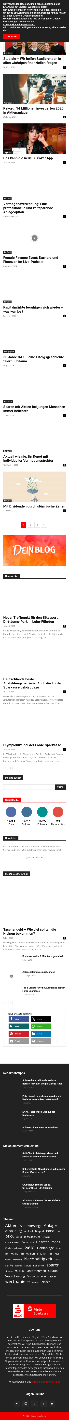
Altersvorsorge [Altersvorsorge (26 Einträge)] (31, 1225)
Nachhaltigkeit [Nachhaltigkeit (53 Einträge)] (38, 1259)
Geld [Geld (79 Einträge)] (29, 1247)
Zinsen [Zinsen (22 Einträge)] (46, 1282)
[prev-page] (5, 768)
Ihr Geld (7, 198)
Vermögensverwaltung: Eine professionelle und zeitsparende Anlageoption (28, 208)
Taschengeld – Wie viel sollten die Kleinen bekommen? (29, 932)
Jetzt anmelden (35, 857)
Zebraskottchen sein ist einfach (38, 972)
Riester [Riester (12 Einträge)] (18, 1265)
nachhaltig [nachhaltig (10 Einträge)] (17, 1259)
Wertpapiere (9, 103)
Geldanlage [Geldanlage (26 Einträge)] (45, 1248)
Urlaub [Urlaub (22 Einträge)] (53, 1271)
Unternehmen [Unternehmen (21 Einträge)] (36, 1271)
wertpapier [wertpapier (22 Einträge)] (48, 1276)
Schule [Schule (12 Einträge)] (28, 1265)
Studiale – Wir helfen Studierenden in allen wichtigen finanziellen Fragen (32, 61)
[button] (5, 4)
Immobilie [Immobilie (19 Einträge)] (11, 1253)
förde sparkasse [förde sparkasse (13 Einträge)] (13, 1248)
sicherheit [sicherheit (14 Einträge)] (38, 1265)
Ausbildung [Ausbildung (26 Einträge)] (13, 1230)
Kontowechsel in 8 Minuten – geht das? (42, 956)
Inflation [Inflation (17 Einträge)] (42, 1253)
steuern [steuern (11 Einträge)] (9, 1271)
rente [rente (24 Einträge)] (9, 1265)
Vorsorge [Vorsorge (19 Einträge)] (33, 1276)
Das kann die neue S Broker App (28, 158)
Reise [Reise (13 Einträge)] (57, 1259)
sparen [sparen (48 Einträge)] (53, 1265)
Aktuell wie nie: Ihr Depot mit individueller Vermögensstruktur (28, 459)
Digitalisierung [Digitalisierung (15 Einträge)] (32, 1236)
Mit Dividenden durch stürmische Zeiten (34, 506)
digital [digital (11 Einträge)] (19, 1237)
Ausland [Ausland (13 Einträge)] (28, 1231)
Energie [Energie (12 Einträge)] (46, 1236)
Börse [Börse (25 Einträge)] (50, 1231)
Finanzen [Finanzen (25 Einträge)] (42, 1242)
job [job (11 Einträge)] (51, 1253)
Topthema (8, 152)
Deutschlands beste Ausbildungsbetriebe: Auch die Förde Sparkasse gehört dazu (32, 683)
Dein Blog (8, 53)
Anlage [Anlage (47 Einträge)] (50, 1225)
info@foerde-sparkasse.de (46, 1381)
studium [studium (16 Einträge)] (20, 1271)
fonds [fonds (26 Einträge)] (56, 1242)
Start (5, 12)
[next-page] (44, 525)
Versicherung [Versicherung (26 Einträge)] (15, 1276)
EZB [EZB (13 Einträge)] (32, 1242)
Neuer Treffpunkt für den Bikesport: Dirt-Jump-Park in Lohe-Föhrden (31, 620)
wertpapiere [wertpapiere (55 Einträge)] (17, 1281)
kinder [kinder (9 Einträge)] (8, 1260)
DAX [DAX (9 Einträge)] (58, 1231)
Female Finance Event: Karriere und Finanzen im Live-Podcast (30, 260)
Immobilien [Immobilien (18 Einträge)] (27, 1253)
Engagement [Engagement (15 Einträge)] (12, 1242)
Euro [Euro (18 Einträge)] (25, 1242)
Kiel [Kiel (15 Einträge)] (57, 1253)
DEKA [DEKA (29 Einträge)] (9, 1236)
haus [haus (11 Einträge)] (58, 1248)
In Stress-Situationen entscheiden (40, 1127)
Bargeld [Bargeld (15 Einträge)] (39, 1231)
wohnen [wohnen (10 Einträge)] (35, 1282)
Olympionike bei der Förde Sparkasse (32, 745)
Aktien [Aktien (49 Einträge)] (11, 1225)
